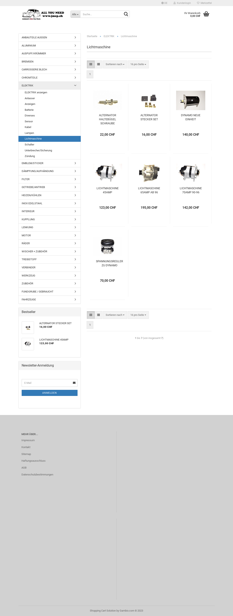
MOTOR (26, 235)
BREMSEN (27, 61)
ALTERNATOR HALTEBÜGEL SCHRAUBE (107, 119)
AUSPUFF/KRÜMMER (34, 53)
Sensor (29, 121)
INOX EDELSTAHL (32, 203)
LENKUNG (27, 227)
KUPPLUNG (28, 219)
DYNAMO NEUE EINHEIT (190, 117)
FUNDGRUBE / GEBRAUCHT (37, 291)
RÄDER (26, 243)
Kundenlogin (182, 3)
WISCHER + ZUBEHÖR (34, 251)
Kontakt (25, 447)
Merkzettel (204, 3)
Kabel (28, 127)
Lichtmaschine (33, 138)
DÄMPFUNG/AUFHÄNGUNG (38, 171)
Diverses (30, 115)
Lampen (29, 132)
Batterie (29, 109)
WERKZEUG (28, 275)
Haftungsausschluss (33, 460)
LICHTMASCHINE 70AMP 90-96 (191, 190)
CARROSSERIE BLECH (34, 69)
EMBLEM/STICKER (32, 163)
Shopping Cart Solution (103, 610)
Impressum (28, 440)
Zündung (30, 156)
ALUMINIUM (29, 45)
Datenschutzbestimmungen (37, 474)
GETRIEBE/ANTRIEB (33, 187)
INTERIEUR (28, 211)
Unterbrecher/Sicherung (38, 150)
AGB (24, 467)
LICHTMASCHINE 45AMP (108, 190)
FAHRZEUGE (29, 299)
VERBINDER (28, 267)
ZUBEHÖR (27, 283)
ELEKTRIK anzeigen (36, 92)
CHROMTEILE (29, 77)
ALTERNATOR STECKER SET (149, 117)
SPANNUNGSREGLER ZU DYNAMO (109, 263)
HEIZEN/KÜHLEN (31, 195)
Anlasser (30, 98)
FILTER (26, 179)
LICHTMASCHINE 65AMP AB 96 (149, 190)
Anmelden (49, 392)
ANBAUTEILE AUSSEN (34, 37)
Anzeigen (30, 103)
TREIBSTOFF (29, 259)
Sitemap (26, 454)
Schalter (29, 144)
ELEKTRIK (27, 85)
